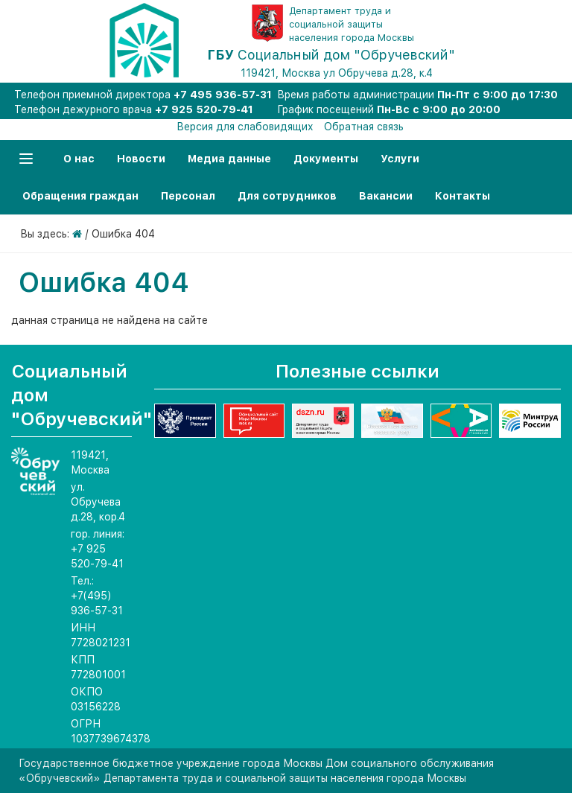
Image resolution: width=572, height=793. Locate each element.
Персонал (188, 196)
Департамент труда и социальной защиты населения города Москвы (351, 24)
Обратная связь (364, 127)
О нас (79, 159)
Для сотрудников (287, 196)
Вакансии (386, 196)
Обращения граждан (80, 196)
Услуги (400, 159)
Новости (141, 159)
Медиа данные (229, 159)
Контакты (462, 196)
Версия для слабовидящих (245, 127)
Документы (325, 159)
